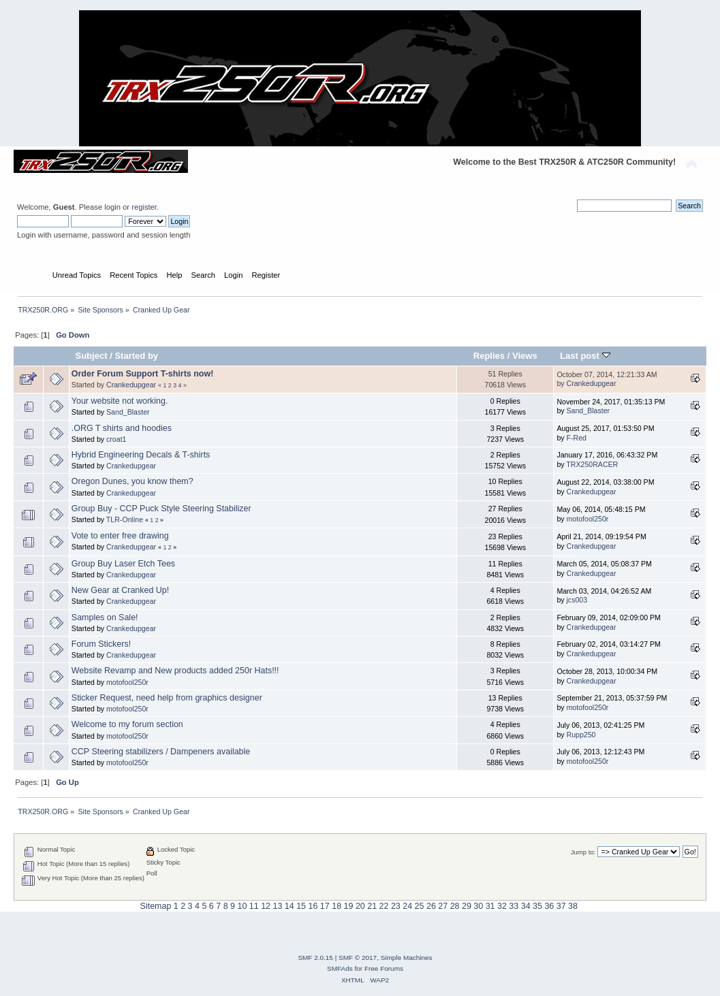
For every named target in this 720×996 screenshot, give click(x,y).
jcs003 (577, 600)
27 (443, 906)
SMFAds (340, 968)
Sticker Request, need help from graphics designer (167, 698)
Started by (136, 356)
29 (466, 906)
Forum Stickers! (101, 644)
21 (372, 906)
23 (396, 906)
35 (537, 906)
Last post (585, 356)
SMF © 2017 (358, 957)
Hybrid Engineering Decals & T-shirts (141, 455)
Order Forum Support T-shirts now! (143, 374)
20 (360, 906)
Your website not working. (120, 401)
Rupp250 (581, 734)
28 (455, 906)
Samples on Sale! (105, 617)
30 (478, 906)
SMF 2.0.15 (315, 957)
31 (490, 906)
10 (242, 906)
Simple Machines (407, 957)
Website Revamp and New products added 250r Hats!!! (175, 670)
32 (502, 906)
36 (549, 906)
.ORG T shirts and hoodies (122, 428)
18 (336, 906)
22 (384, 906)
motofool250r (588, 519)
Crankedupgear (131, 385)
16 (313, 906)
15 (301, 906)
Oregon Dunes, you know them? (132, 481)
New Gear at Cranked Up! (120, 590)
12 (265, 906)
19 (349, 906)
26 (431, 906)
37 (561, 906)
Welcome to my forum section (127, 724)
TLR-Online (124, 519)
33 (513, 906)
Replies (489, 356)
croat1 (116, 439)
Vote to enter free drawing (120, 536)
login (112, 207)
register (144, 207)
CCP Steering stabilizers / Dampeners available (161, 751)
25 (419, 906)
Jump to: (583, 852)
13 (277, 906)
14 (289, 906)
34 (526, 906)
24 (407, 906)
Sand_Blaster (128, 412)
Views (524, 356)
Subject (91, 356)
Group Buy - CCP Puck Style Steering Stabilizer (161, 508)
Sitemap (156, 906)
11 (254, 906)
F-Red (576, 438)
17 (325, 906)
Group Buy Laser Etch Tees (123, 563)
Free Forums (383, 968)
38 (573, 906)
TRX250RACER (592, 464)
